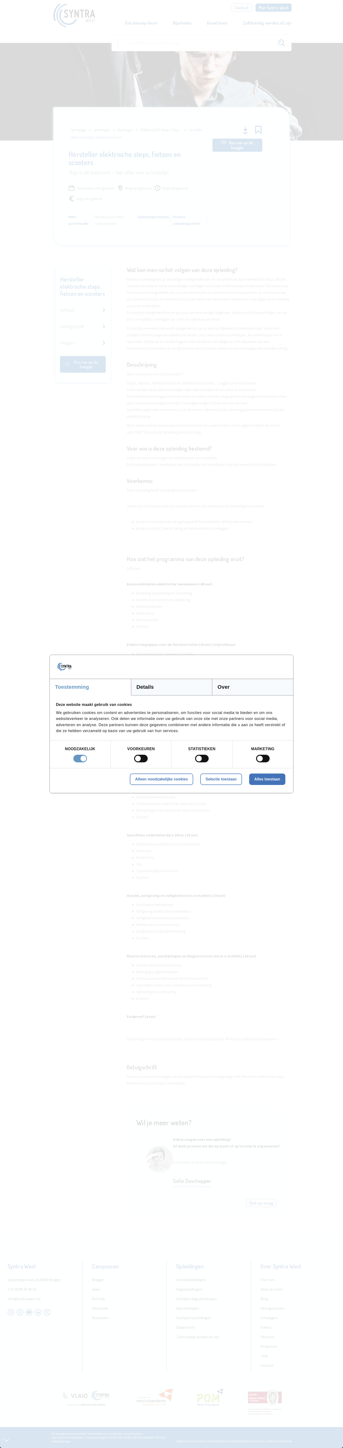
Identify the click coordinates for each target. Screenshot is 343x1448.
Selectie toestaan (221, 779)
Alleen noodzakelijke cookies (161, 779)
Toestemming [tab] (72, 687)
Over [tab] (223, 687)
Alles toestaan (267, 779)
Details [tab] (145, 687)
